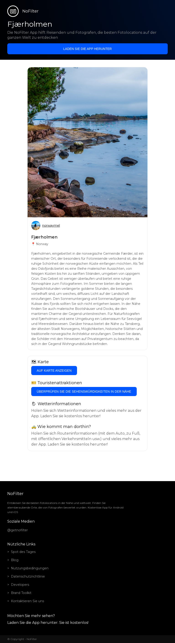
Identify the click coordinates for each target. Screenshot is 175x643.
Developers (20, 585)
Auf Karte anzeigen (54, 370)
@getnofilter (17, 530)
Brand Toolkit (21, 593)
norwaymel (51, 225)
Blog (14, 560)
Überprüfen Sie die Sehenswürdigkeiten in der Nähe (84, 391)
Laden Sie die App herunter (87, 49)
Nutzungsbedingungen (30, 568)
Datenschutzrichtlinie (28, 576)
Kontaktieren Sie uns (27, 601)
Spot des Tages (23, 552)
